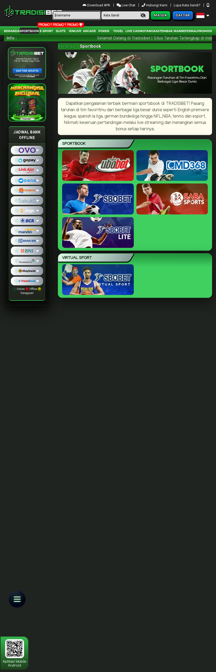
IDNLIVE (75, 31)
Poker (103, 31)
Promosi (204, 31)
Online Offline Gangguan (27, 290)
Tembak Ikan (170, 31)
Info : (12, 38)
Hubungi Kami (155, 5)
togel (118, 31)
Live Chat (126, 5)
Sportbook (29, 31)
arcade (89, 31)
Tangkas (152, 31)
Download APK (96, 5)
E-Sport (46, 31)
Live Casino (135, 31)
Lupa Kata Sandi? (187, 5)
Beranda (12, 31)
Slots (60, 31)
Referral (189, 31)
